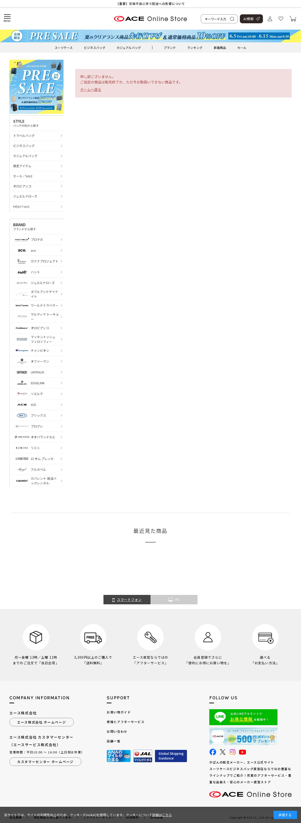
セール (241, 47)
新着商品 (220, 47)
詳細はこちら (162, 814)
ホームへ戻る (90, 89)
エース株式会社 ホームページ (41, 722)
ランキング (194, 47)
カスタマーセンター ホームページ (45, 761)
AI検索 (248, 18)
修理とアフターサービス (125, 722)
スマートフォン (127, 600)
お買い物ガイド (119, 712)
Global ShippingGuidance (170, 755)
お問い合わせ (117, 731)
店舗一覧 (113, 741)
